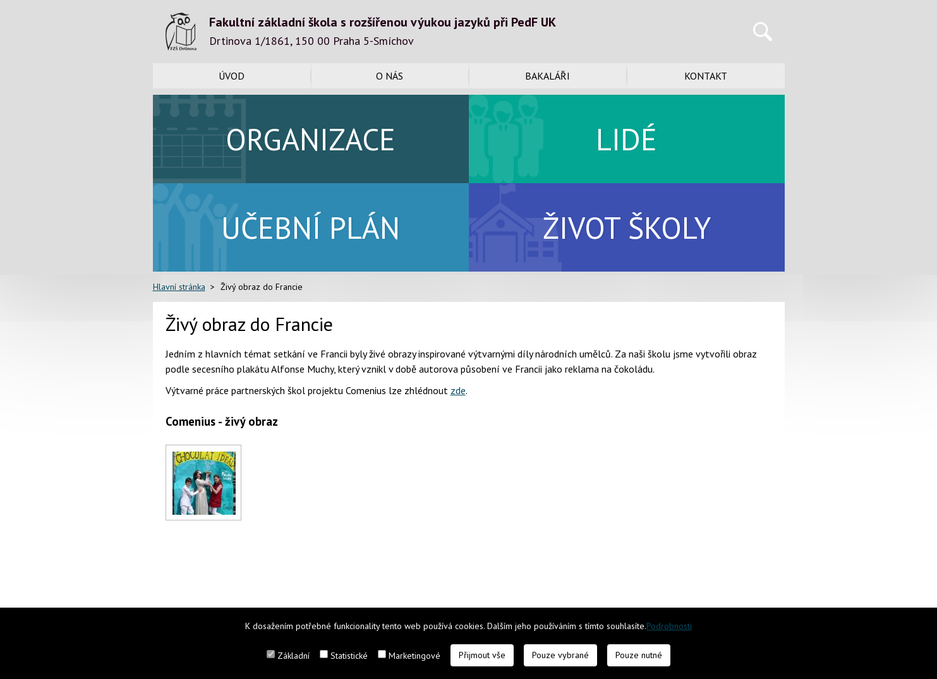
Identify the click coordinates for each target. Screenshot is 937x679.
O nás (389, 75)
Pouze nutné (638, 655)
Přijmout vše (482, 655)
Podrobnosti (669, 626)
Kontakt (705, 75)
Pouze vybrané (560, 655)
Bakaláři (547, 75)
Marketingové (414, 655)
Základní (293, 655)
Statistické (349, 655)
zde (458, 390)
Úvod (232, 75)
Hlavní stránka (179, 286)
